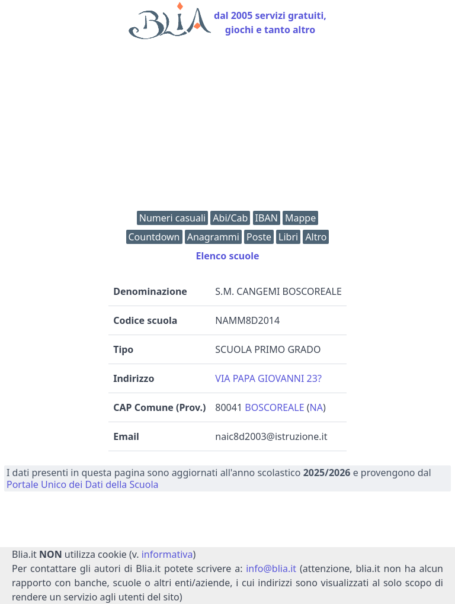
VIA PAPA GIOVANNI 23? (268, 378)
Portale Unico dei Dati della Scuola (83, 484)
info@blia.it (271, 568)
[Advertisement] (227, 128)
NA (316, 407)
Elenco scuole (227, 255)
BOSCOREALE (274, 407)
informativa (167, 554)
